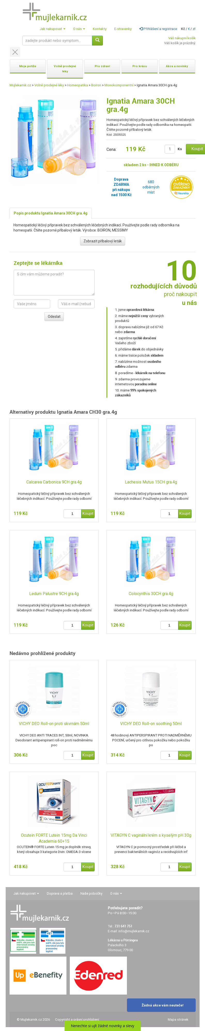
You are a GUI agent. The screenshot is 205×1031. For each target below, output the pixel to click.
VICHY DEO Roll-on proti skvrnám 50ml (54, 723)
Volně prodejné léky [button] (65, 68)
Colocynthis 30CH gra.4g (151, 593)
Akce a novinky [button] (177, 66)
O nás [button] (79, 29)
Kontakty (100, 29)
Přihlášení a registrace (158, 29)
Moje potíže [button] (27, 66)
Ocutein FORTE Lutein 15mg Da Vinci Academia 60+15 (54, 838)
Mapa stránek (178, 1019)
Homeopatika (77, 85)
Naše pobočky (91, 893)
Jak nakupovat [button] (52, 29)
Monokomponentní (118, 85)
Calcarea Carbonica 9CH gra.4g (54, 482)
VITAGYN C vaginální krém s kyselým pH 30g (151, 835)
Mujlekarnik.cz (20, 85)
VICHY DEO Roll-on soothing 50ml (151, 723)
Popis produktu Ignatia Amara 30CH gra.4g (50, 213)
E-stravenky (123, 29)
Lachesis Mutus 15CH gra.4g (151, 482)
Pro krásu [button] (139, 66)
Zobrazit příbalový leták (102, 241)
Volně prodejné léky (49, 85)
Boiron (96, 85)
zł (194, 29)
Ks (180, 149)
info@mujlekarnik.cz (133, 931)
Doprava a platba (60, 893)
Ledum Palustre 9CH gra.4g (54, 593)
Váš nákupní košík (182, 38)
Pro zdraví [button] (102, 66)
